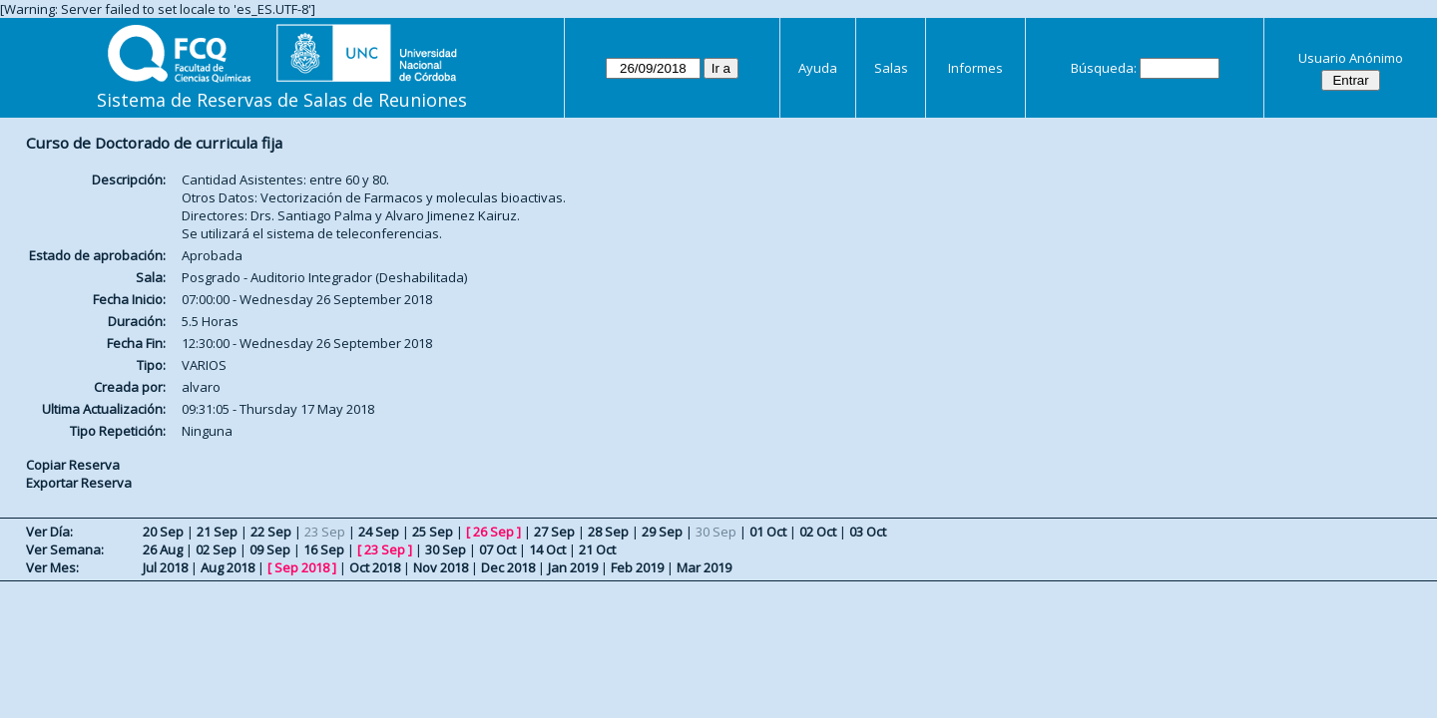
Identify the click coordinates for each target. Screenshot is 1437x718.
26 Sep (493, 531)
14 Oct (547, 549)
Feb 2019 (637, 567)
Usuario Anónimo (1350, 58)
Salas (891, 68)
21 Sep (217, 531)
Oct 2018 (374, 567)
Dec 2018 (508, 567)
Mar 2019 (704, 567)
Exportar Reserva (79, 483)
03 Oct (867, 531)
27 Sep (554, 531)
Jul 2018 (165, 567)
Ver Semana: (65, 549)
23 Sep (384, 549)
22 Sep (270, 531)
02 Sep (216, 549)
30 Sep (445, 549)
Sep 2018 (301, 567)
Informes (975, 68)
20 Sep (163, 531)
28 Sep (608, 531)
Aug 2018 (227, 567)
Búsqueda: (1104, 68)
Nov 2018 (440, 567)
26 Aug (163, 549)
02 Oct (817, 531)
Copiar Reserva (73, 465)
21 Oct (597, 549)
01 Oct (767, 531)
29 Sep (662, 531)
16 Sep (323, 549)
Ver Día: (49, 531)
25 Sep (432, 531)
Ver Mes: (52, 567)
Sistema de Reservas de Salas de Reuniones (282, 100)
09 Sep (269, 549)
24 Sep (378, 531)
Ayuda (817, 68)
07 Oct (497, 549)
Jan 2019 (573, 567)
